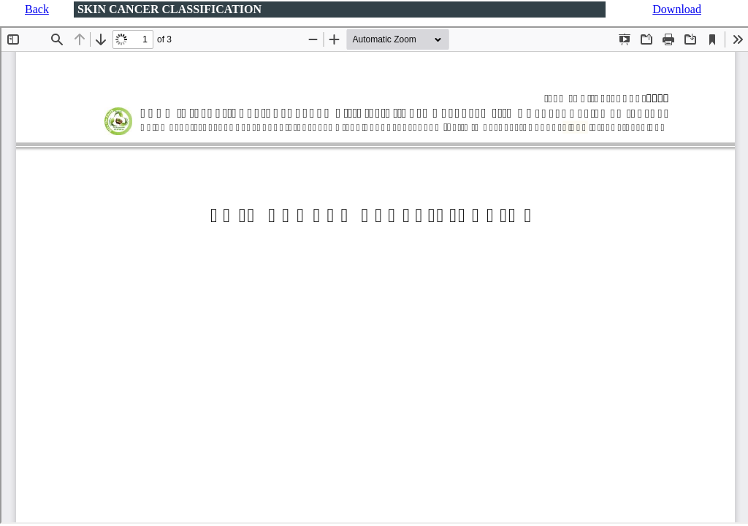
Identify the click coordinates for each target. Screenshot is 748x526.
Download (676, 9)
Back (37, 9)
